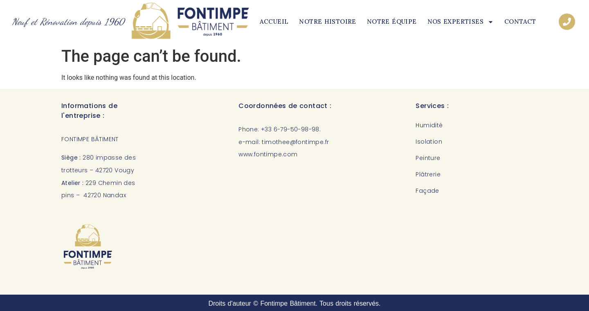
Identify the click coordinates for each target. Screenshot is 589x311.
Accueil (274, 21)
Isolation (429, 141)
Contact (520, 21)
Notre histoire (327, 21)
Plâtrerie (428, 174)
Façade (427, 191)
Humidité (429, 125)
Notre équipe (392, 21)
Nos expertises (460, 22)
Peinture (428, 158)
